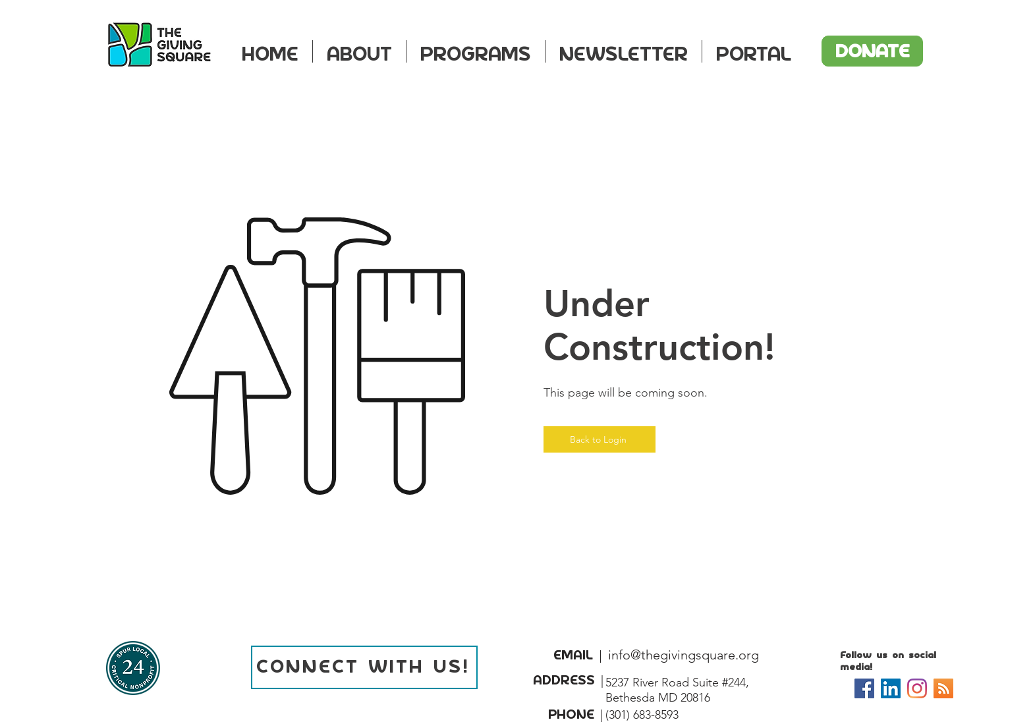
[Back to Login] (600, 439)
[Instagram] (917, 688)
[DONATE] (872, 51)
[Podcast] (943, 688)
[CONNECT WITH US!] (364, 667)
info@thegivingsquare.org (683, 655)
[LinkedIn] (891, 688)
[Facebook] (864, 688)
